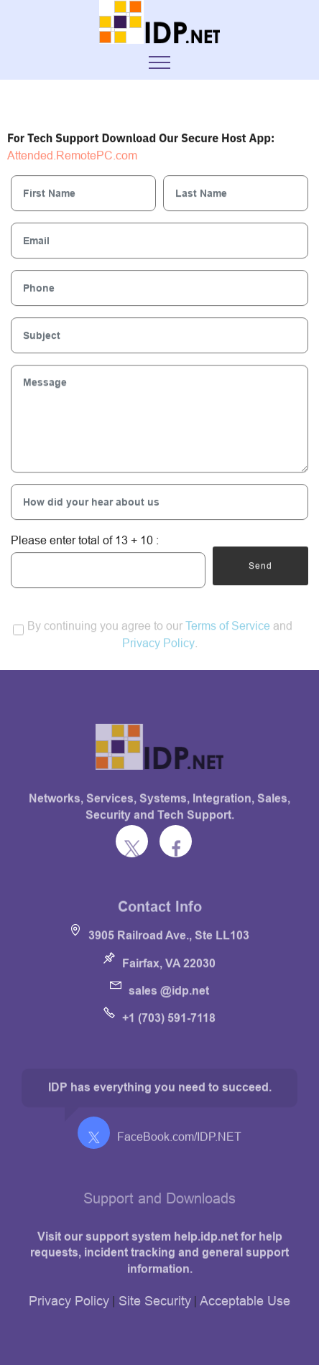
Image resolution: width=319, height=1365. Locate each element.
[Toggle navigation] (160, 61)
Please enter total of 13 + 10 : (85, 540)
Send (260, 566)
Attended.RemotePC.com (72, 155)
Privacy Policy (158, 649)
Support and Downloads (159, 1203)
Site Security (155, 1300)
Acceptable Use (245, 1300)
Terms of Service (227, 632)
